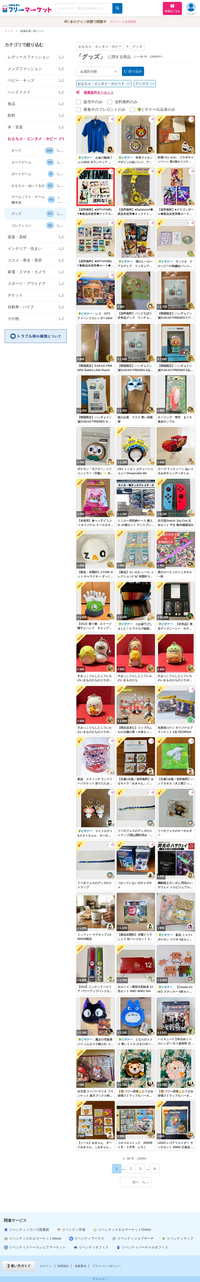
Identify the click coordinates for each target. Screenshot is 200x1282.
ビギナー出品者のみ (156, 109)
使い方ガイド (19, 1266)
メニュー (191, 8)
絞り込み (133, 71)
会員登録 (130, 21)
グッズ (137, 46)
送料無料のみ (126, 102)
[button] (36, 150)
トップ (9, 31)
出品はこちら (172, 8)
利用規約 (63, 1266)
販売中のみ (93, 102)
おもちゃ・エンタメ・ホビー (100, 46)
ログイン (116, 21)
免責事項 (80, 1266)
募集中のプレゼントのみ (104, 109)
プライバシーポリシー (106, 1266)
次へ (140, 1182)
